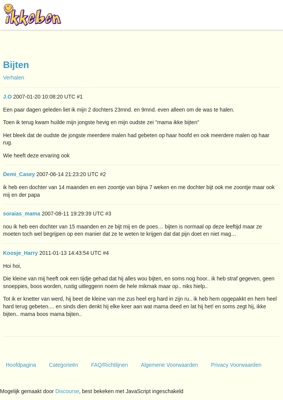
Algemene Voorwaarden (169, 365)
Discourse (67, 391)
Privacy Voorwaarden (236, 365)
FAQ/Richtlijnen (109, 365)
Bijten (16, 65)
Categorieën (63, 365)
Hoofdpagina (21, 365)
